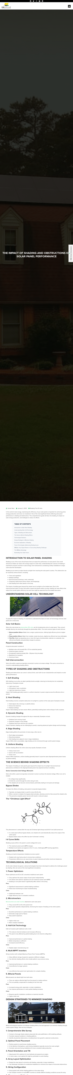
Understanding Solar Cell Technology (23, 530)
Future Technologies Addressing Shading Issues (26, 545)
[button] (69, 6)
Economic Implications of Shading (22, 542)
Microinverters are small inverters (15, 902)
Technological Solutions (20, 537)
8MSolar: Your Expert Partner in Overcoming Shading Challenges (30, 547)
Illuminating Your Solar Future (21, 552)
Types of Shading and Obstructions (23, 532)
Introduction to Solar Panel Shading (23, 527)
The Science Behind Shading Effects (23, 535)
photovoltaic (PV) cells (27, 627)
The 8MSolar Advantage (20, 550)
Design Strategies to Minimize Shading (24, 540)
